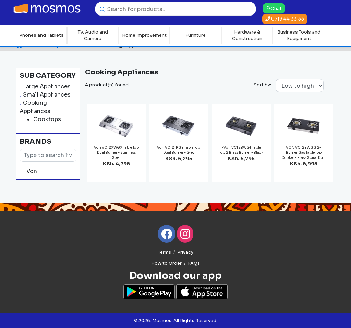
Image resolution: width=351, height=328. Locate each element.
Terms (164, 252)
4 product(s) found (107, 85)
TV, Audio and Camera (93, 35)
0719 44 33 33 (284, 19)
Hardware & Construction (247, 35)
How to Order (166, 263)
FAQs (194, 263)
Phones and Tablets (41, 35)
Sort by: (262, 85)
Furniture (195, 35)
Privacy (185, 252)
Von (31, 171)
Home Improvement (144, 35)
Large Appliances (47, 86)
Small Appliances (47, 94)
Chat (274, 8)
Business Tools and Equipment (298, 35)
